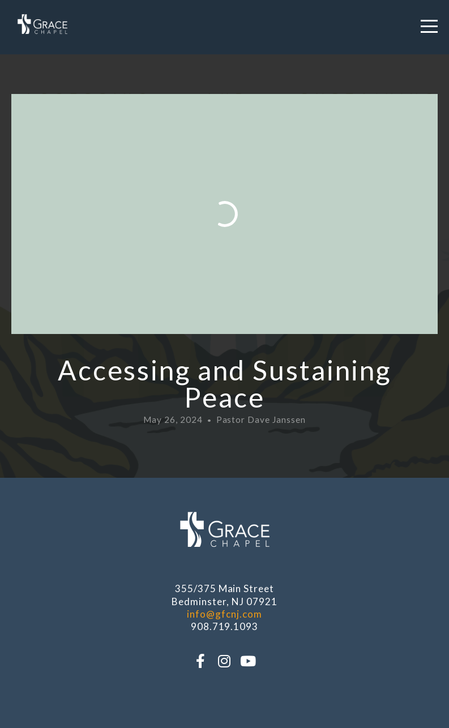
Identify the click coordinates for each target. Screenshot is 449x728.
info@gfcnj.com (224, 614)
